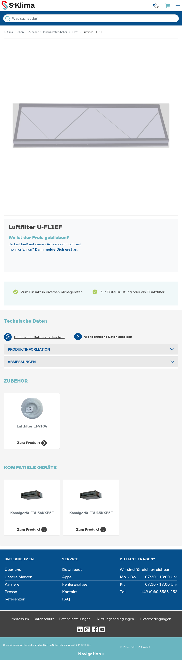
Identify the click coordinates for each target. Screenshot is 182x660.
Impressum (20, 619)
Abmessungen (22, 362)
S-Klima (8, 31)
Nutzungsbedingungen (115, 619)
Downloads (72, 569)
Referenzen (15, 599)
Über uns (13, 569)
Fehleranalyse (74, 584)
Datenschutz (44, 619)
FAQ (66, 599)
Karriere (12, 584)
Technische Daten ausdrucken (39, 337)
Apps (67, 576)
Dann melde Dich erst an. (56, 249)
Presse (11, 591)
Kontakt (69, 591)
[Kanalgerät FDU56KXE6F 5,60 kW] (32, 502)
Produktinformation (29, 349)
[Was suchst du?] (91, 18)
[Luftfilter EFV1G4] (32, 415)
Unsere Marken (18, 576)
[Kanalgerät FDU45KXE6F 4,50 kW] (91, 502)
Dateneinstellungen (75, 619)
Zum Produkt (32, 443)
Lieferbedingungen (155, 619)
